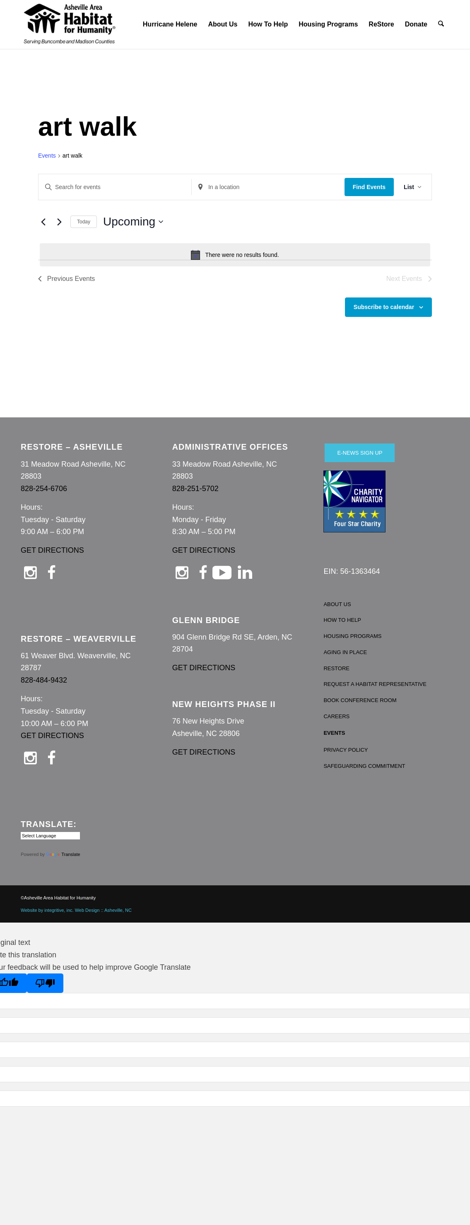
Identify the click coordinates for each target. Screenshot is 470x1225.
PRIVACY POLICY (345, 750)
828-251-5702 (195, 488)
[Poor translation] (45, 983)
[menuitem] (170, 24)
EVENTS (334, 733)
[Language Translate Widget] (50, 835)
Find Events (369, 187)
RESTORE (336, 668)
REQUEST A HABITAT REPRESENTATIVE (375, 684)
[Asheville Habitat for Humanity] (69, 24)
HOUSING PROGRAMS (352, 636)
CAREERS (336, 716)
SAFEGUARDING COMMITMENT (364, 766)
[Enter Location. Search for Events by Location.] (268, 187)
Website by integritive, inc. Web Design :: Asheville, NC (76, 910)
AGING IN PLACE (345, 652)
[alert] (235, 254)
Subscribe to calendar (384, 307)
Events (47, 155)
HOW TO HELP (342, 620)
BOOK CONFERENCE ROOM (359, 700)
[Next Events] (59, 222)
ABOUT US (337, 604)
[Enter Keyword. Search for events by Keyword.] (115, 187)
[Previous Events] (43, 222)
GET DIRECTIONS (52, 550)
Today (83, 222)
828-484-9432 (44, 680)
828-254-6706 (44, 488)
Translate (63, 854)
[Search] (442, 24)
